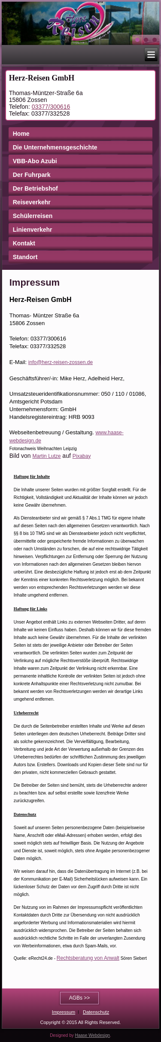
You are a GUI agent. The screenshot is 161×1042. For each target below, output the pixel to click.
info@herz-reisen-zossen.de (60, 362)
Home (21, 133)
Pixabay (82, 456)
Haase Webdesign (92, 1035)
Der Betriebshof (35, 188)
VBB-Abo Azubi (35, 161)
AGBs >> (79, 998)
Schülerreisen (33, 215)
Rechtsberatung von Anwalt (88, 958)
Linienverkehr (32, 229)
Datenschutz (96, 1012)
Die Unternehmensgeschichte (55, 147)
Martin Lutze (46, 456)
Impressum (63, 1012)
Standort (25, 257)
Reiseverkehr (32, 202)
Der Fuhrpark (32, 174)
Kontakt (24, 243)
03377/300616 (51, 106)
